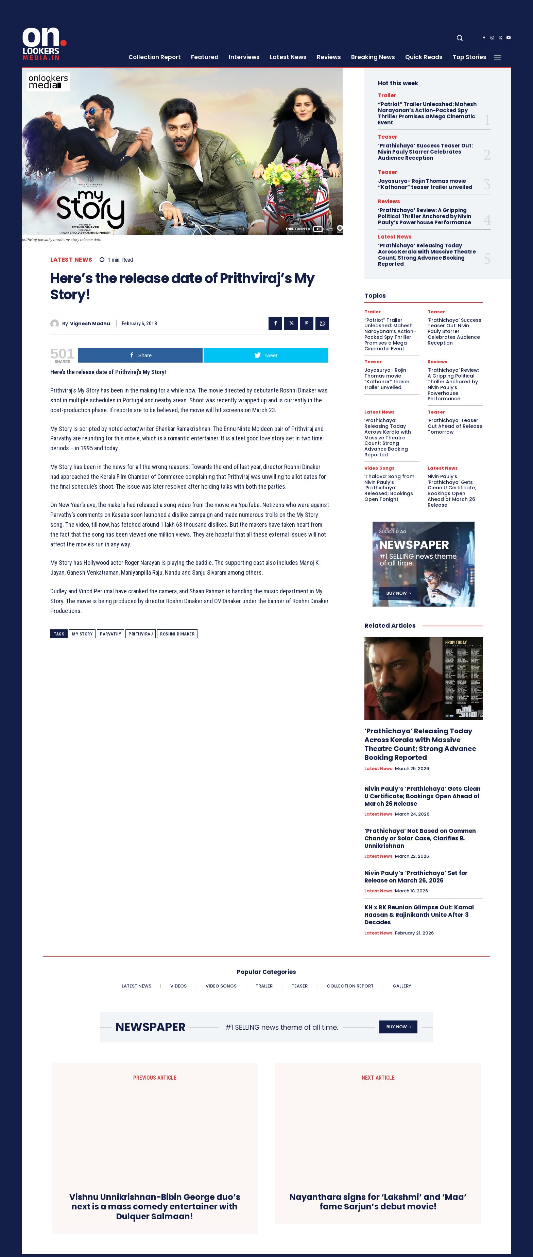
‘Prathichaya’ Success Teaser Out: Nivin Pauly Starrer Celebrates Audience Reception (425, 151)
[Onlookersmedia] (54, 34)
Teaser (387, 136)
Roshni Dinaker (177, 633)
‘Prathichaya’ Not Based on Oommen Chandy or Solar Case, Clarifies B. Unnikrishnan (420, 838)
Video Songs (379, 468)
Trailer (387, 95)
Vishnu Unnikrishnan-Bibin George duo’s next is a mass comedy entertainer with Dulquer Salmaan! (154, 1137)
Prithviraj (140, 633)
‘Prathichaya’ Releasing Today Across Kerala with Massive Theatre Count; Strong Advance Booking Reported (427, 254)
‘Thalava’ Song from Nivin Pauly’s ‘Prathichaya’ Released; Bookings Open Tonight (389, 488)
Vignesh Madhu (90, 324)
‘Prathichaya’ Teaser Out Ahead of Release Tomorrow (455, 426)
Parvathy (110, 633)
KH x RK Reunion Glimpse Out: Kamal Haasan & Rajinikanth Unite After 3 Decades (419, 914)
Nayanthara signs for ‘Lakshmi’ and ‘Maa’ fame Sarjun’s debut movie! (378, 1123)
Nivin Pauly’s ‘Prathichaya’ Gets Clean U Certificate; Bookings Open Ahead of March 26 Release (452, 490)
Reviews (389, 201)
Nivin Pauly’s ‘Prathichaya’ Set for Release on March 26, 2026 (416, 877)
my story (82, 633)
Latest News (71, 260)
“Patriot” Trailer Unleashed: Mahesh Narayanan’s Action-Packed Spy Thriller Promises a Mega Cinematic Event (427, 113)
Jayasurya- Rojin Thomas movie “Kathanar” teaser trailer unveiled (425, 184)
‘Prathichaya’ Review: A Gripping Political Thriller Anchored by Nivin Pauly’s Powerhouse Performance (424, 216)
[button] (459, 38)
